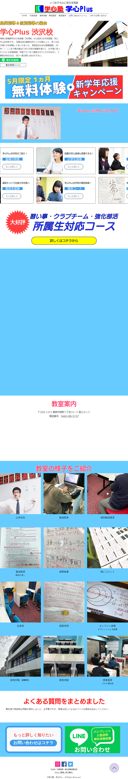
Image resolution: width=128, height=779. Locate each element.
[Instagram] (57, 764)
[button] (47, 16)
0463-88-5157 (70, 416)
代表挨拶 (60, 769)
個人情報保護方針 (71, 769)
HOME (53, 769)
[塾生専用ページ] (13, 65)
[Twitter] (70, 764)
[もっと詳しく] (11, 166)
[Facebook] (64, 764)
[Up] (114, 767)
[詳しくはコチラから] (64, 241)
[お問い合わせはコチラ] (33, 743)
